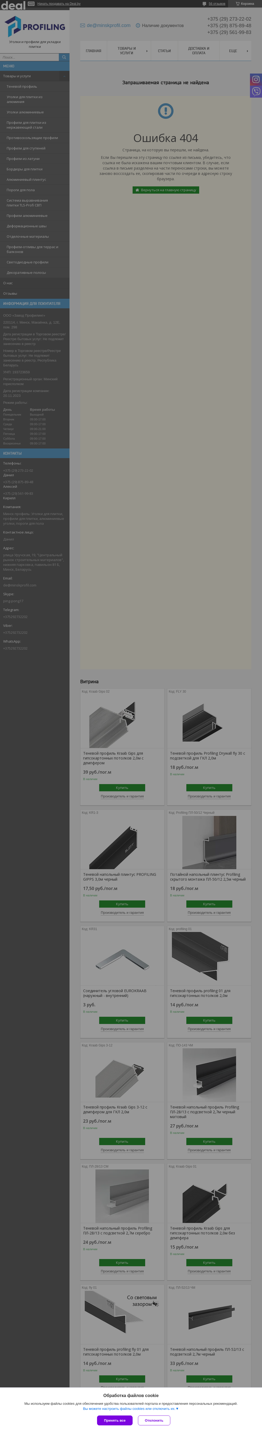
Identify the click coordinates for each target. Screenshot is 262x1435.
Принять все (115, 1420)
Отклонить (154, 1420)
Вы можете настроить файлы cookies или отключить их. (129, 1409)
